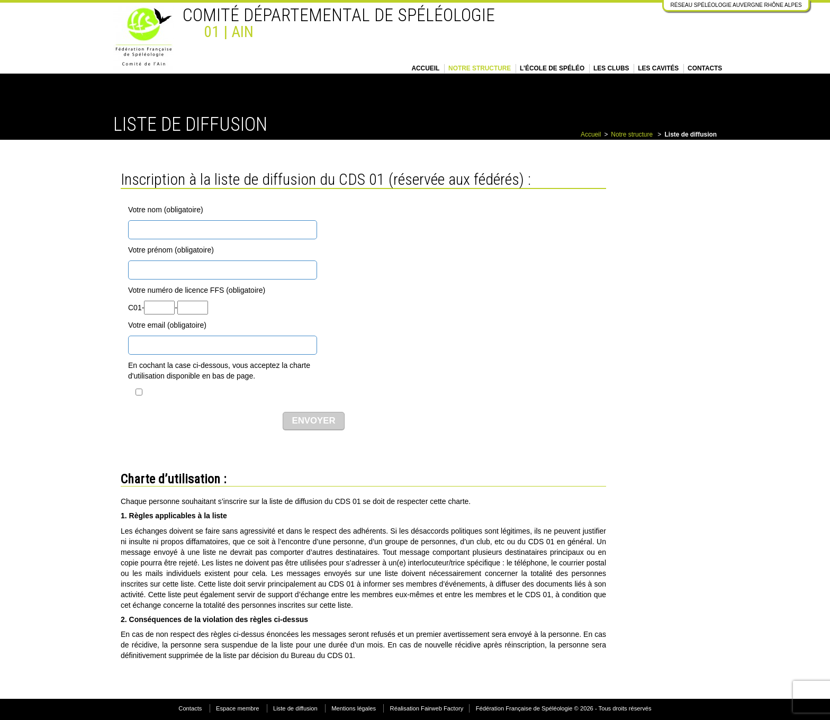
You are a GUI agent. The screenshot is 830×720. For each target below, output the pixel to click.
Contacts (705, 68)
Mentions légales (353, 708)
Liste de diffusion (295, 708)
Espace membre (237, 708)
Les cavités (658, 68)
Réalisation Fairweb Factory (427, 708)
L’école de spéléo (552, 68)
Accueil (425, 68)
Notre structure (479, 68)
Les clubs (611, 68)
